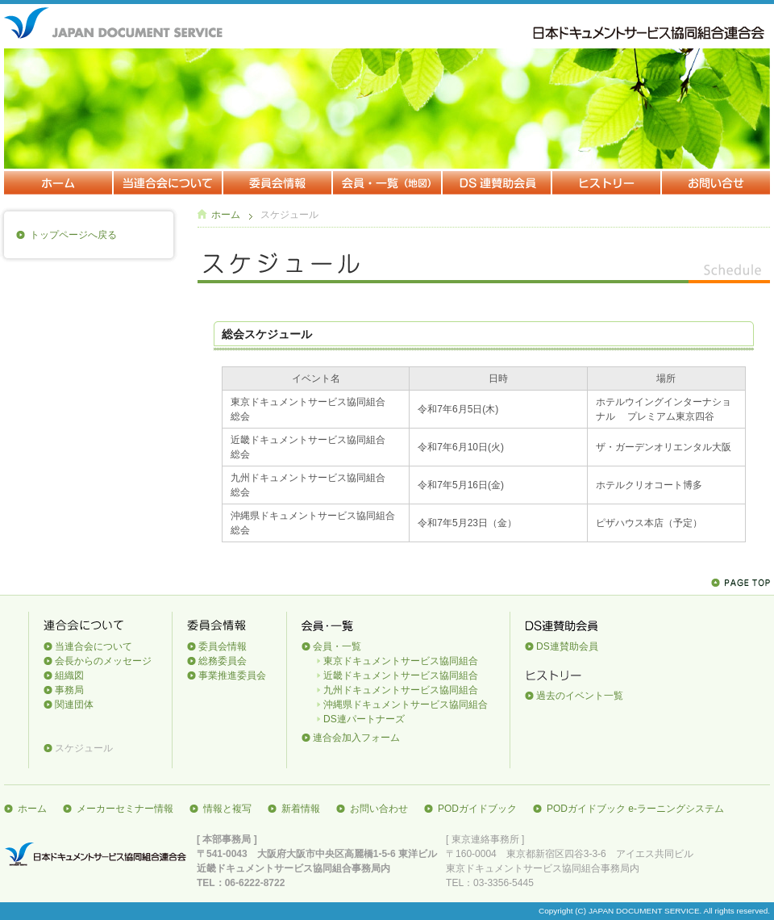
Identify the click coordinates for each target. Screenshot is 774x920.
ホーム (59, 183)
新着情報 (300, 808)
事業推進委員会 (232, 675)
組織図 (69, 675)
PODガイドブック (477, 808)
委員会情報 (278, 183)
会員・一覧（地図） (388, 183)
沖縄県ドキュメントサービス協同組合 (405, 704)
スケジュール (84, 748)
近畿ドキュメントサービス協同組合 (400, 675)
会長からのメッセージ (103, 661)
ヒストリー (607, 183)
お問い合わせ (717, 183)
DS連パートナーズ (364, 719)
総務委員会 (222, 661)
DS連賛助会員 (497, 183)
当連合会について (168, 183)
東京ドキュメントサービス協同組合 (400, 661)
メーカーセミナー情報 (125, 808)
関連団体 (74, 704)
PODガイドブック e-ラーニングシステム (635, 808)
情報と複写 (227, 808)
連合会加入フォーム (356, 737)
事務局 (69, 690)
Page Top (740, 583)
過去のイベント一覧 (579, 695)
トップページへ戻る (73, 234)
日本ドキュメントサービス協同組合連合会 (96, 854)
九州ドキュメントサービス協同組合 (400, 690)
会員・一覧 (337, 646)
